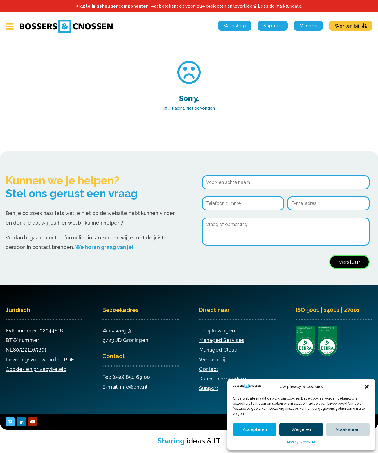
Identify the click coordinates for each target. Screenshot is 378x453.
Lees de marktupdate (280, 6)
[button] (367, 386)
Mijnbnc (308, 25)
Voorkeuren (347, 429)
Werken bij (347, 26)
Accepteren (255, 429)
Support (272, 25)
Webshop (235, 25)
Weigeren (301, 429)
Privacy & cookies (301, 442)
